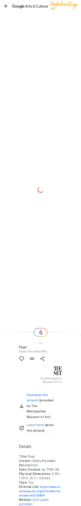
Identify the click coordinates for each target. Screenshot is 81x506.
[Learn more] (21, 428)
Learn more (35, 425)
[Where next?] (41, 332)
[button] (6, 6)
